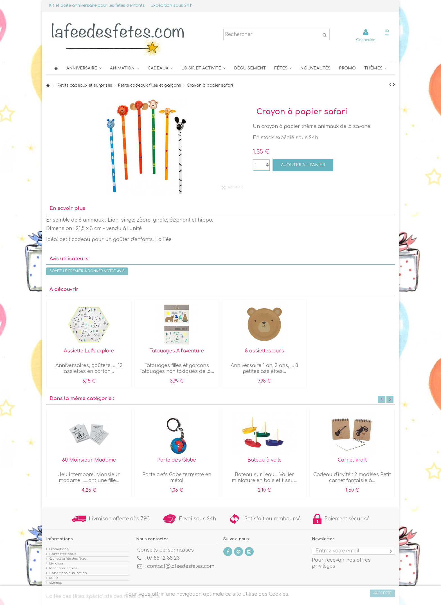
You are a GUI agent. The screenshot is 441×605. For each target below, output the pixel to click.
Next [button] (389, 399)
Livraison (56, 563)
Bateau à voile (265, 460)
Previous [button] (381, 399)
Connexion (365, 40)
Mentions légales (63, 568)
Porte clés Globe (176, 460)
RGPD (53, 578)
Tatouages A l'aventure (177, 351)
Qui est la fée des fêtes (67, 558)
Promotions (58, 549)
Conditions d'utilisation (68, 573)
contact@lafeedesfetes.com (180, 566)
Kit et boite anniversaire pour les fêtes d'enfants (97, 5)
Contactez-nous (62, 554)
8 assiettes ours (264, 351)
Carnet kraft (352, 460)
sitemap (55, 582)
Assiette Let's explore (89, 351)
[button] (283, 68)
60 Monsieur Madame (89, 460)
